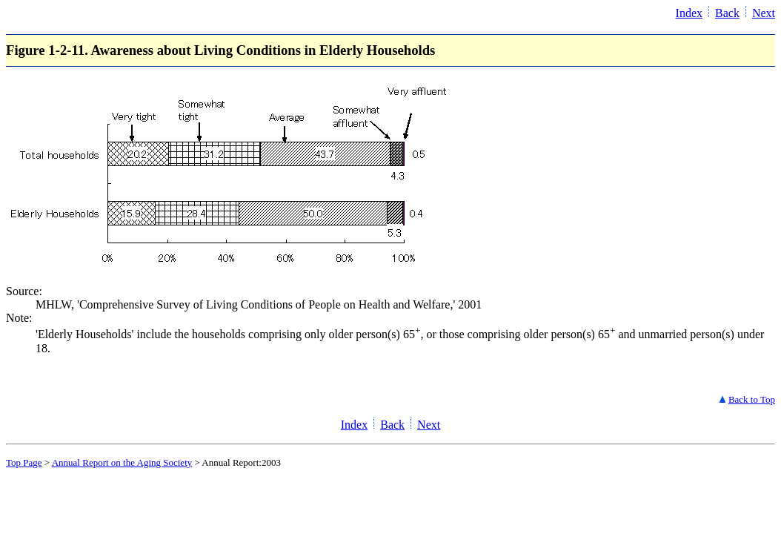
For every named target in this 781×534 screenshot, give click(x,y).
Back (727, 13)
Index (689, 13)
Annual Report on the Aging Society (122, 462)
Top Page (24, 462)
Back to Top (751, 399)
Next (763, 13)
